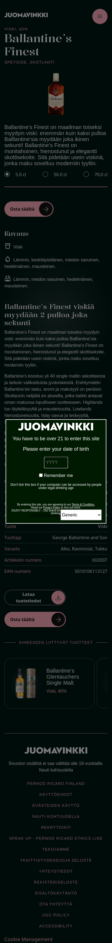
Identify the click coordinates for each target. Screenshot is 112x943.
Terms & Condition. (83, 504)
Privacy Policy (51, 507)
